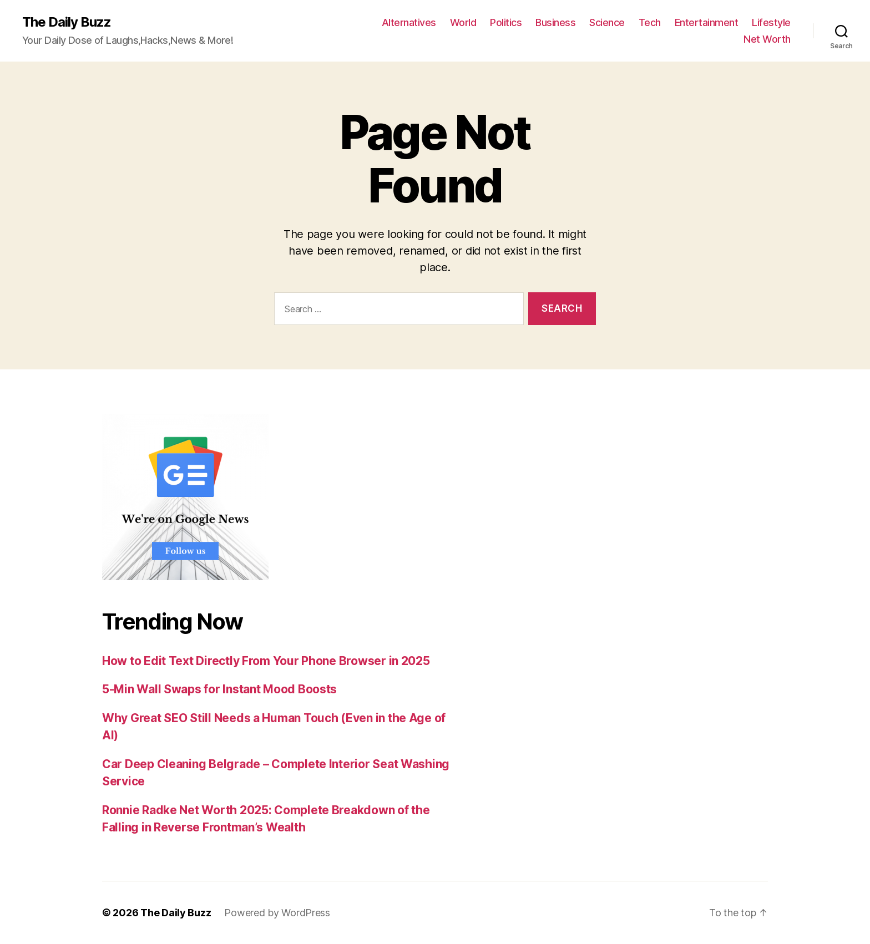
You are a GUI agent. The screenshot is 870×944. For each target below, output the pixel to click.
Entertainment (707, 22)
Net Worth (767, 39)
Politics (506, 22)
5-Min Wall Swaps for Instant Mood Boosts (219, 689)
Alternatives (409, 22)
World (463, 22)
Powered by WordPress (277, 912)
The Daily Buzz (66, 22)
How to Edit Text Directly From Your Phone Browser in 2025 (266, 661)
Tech (650, 22)
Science (607, 22)
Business (555, 22)
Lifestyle (771, 22)
